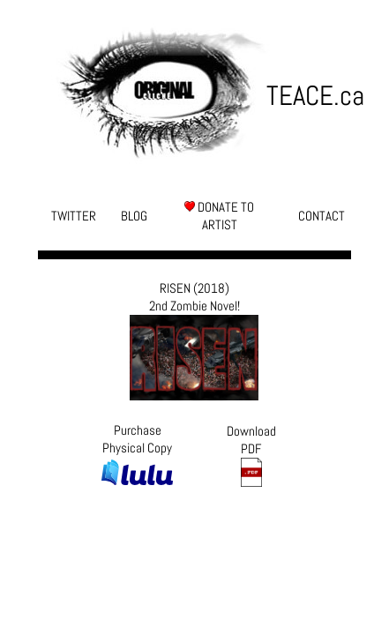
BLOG (134, 216)
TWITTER (73, 216)
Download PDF (251, 454)
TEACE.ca (308, 95)
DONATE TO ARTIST (219, 216)
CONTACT (321, 216)
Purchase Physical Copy (137, 454)
